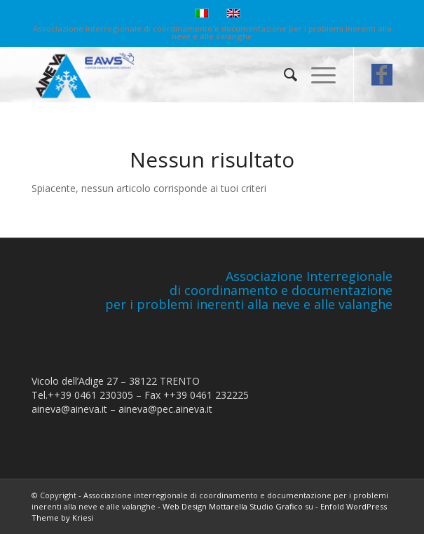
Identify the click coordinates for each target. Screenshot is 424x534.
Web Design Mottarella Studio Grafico (233, 506)
